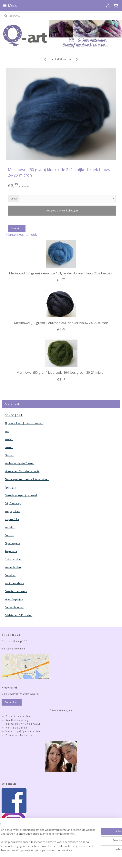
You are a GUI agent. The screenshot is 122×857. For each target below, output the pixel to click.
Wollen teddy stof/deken (19, 463)
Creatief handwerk (16, 591)
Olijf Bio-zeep (13, 503)
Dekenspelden (13, 559)
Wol (7, 431)
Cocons (9, 535)
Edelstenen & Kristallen (18, 615)
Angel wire (11, 551)
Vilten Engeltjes (14, 599)
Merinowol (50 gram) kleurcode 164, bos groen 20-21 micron (61, 372)
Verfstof (10, 527)
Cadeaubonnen (14, 607)
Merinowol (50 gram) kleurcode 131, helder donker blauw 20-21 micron (61, 273)
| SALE (18, 415)
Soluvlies (10, 575)
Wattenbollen (13, 567)
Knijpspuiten (12, 511)
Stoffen (9, 455)
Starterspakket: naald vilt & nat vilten (27, 479)
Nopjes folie (12, 519)
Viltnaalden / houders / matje (22, 471)
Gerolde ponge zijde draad (21, 495)
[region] (35, 832)
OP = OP (9, 415)
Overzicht (16, 228)
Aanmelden (11, 702)
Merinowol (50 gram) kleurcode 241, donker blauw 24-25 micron (61, 323)
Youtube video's (14, 583)
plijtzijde (11, 487)
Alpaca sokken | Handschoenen (24, 423)
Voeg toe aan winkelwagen (62, 210)
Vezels (9, 447)
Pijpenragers (12, 543)
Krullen (9, 439)
